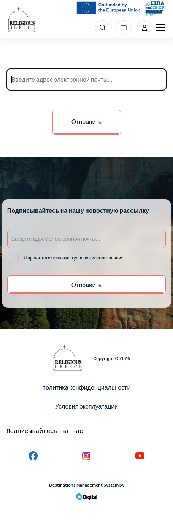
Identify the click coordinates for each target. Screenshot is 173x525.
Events (123, 27)
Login (144, 28)
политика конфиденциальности (87, 387)
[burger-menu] (160, 27)
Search (102, 27)
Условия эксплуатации (86, 406)
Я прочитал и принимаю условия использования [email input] (74, 258)
